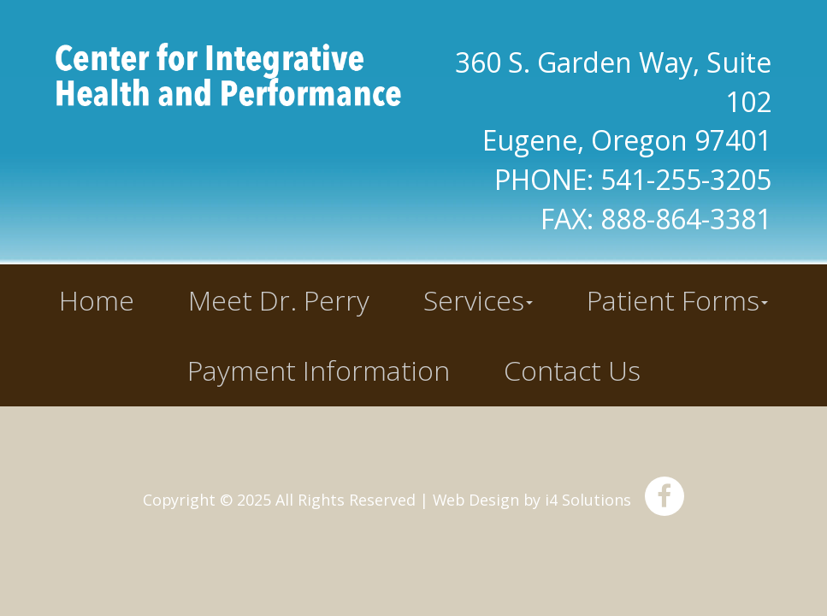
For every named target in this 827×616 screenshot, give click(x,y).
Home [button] (96, 299)
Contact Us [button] (572, 370)
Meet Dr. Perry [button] (278, 299)
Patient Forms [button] (677, 299)
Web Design (476, 499)
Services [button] (478, 299)
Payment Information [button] (318, 370)
